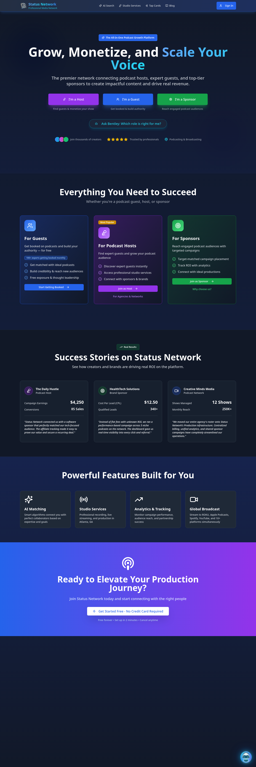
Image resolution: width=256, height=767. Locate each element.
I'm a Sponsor (182, 99)
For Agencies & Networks (128, 296)
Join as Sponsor (202, 281)
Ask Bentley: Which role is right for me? (128, 123)
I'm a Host (73, 99)
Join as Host (128, 288)
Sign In (226, 5)
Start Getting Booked (54, 287)
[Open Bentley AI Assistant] (246, 757)
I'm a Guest (127, 99)
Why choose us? (202, 289)
